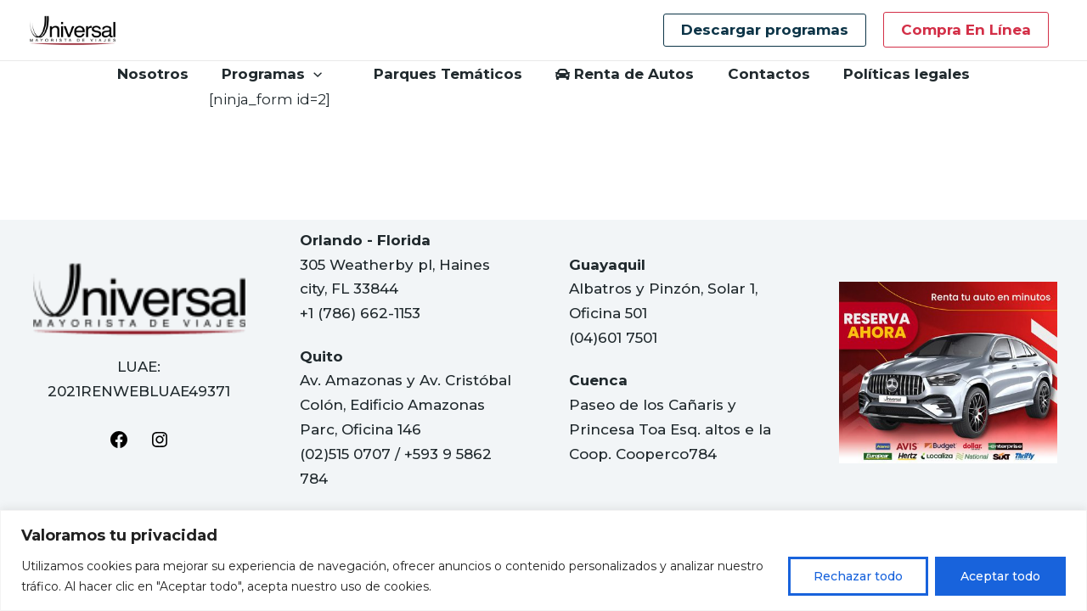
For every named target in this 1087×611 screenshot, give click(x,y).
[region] (543, 560)
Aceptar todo (1000, 576)
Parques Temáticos (441, 73)
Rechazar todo (858, 576)
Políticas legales (895, 73)
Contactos (762, 73)
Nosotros (164, 73)
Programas (278, 74)
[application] (320, 74)
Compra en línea (966, 29)
